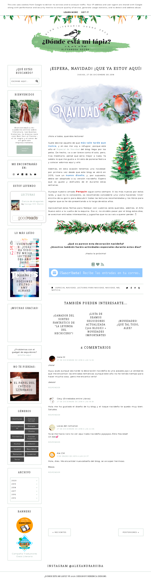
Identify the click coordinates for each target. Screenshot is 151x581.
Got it (85, 12)
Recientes (60, 532)
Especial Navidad (66, 288)
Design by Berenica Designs (91, 576)
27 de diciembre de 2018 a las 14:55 (75, 360)
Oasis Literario (24, 556)
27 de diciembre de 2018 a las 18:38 (75, 402)
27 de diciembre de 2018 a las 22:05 (75, 429)
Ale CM (61, 453)
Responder (54, 387)
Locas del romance (67, 426)
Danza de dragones (33, 201)
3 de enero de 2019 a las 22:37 (73, 456)
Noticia (56, 290)
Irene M (61, 357)
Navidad (110, 288)
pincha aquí (24, 355)
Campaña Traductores (24, 553)
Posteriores (130, 532)
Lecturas (28, 194)
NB (118, 288)
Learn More (71, 12)
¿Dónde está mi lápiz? (56, 576)
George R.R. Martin (34, 204)
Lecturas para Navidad (90, 288)
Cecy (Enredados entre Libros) (74, 398)
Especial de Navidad (68, 149)
